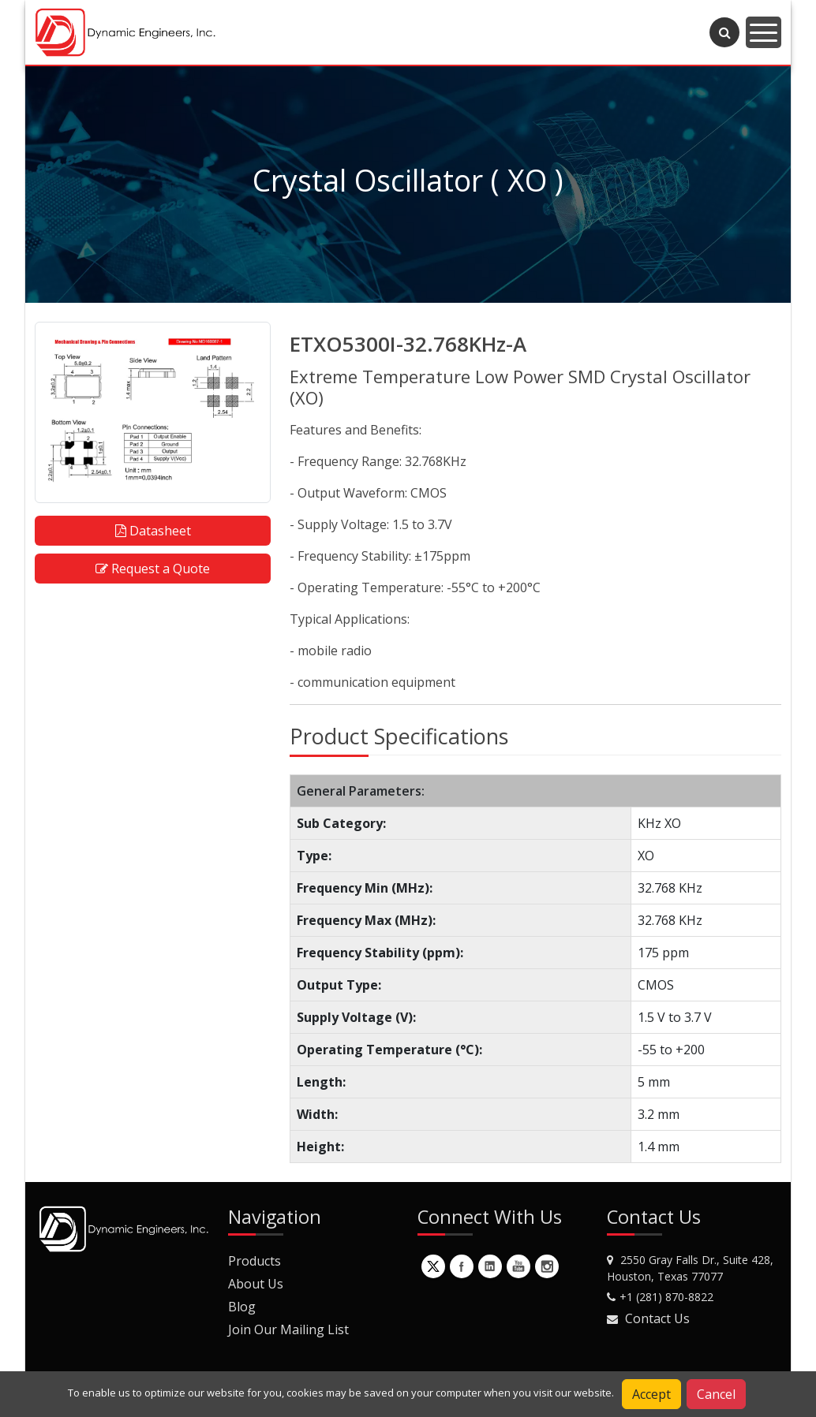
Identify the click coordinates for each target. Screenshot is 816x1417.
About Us (255, 1283)
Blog (242, 1306)
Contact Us (657, 1318)
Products (254, 1261)
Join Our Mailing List (288, 1329)
